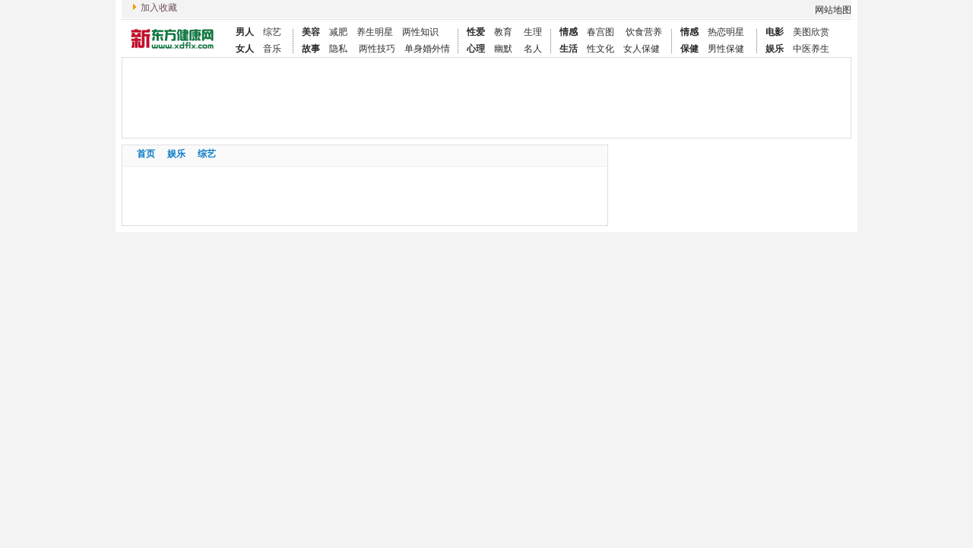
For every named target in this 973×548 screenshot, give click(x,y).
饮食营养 (642, 32)
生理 (531, 32)
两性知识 (420, 32)
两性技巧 (376, 48)
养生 (366, 32)
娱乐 (176, 153)
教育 (503, 32)
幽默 (503, 48)
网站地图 (833, 10)
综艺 (272, 32)
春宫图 (600, 32)
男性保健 (726, 48)
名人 (531, 48)
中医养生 (811, 48)
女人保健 (641, 48)
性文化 (600, 48)
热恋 (717, 32)
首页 (146, 153)
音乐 (272, 48)
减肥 (338, 32)
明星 (384, 32)
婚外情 (436, 48)
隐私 (338, 48)
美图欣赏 (811, 32)
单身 (413, 48)
